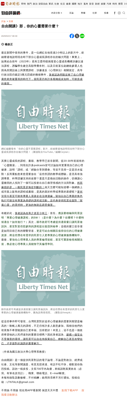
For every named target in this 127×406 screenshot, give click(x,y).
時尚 (115, 4)
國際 (74, 4)
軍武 (51, 4)
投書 (106, 13)
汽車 (109, 4)
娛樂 (103, 4)
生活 (62, 4)
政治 (35, 4)
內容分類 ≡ (56, 13)
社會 (56, 4)
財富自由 (43, 4)
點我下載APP (70, 390)
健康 (68, 4)
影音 (91, 4)
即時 (23, 4)
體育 (120, 4)
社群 (95, 13)
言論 (71, 13)
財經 (97, 4)
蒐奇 (86, 4)
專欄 (83, 13)
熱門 (29, 4)
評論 (3, 21)
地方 (80, 4)
